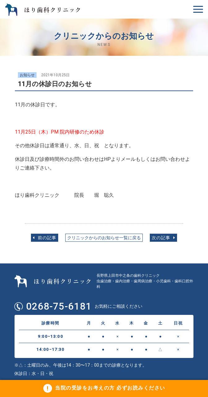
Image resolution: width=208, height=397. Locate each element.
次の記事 (163, 237)
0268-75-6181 (59, 306)
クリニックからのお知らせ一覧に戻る (104, 237)
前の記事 (44, 237)
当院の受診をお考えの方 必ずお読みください (110, 388)
